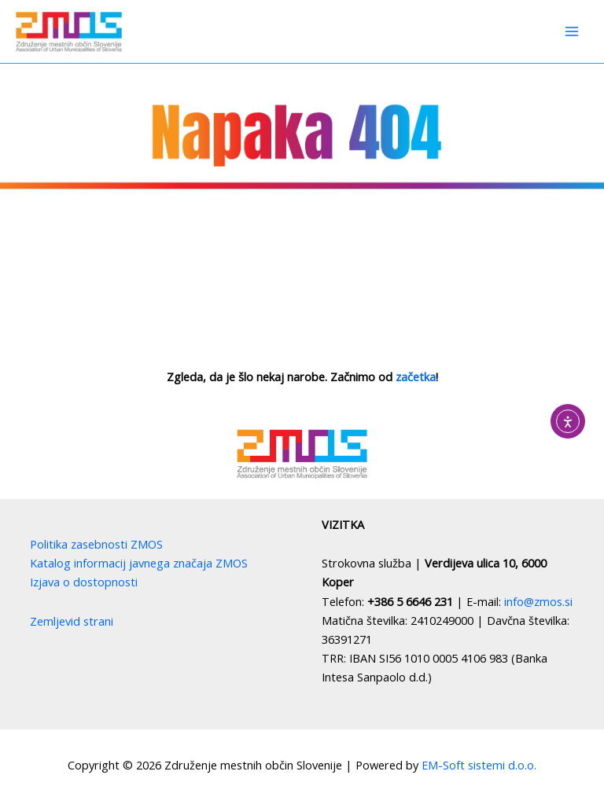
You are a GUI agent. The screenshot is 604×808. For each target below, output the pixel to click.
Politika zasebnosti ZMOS (96, 544)
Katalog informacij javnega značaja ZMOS (139, 563)
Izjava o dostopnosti (84, 581)
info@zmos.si (538, 601)
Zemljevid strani (71, 621)
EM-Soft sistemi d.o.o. (479, 765)
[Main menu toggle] (571, 31)
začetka (416, 376)
